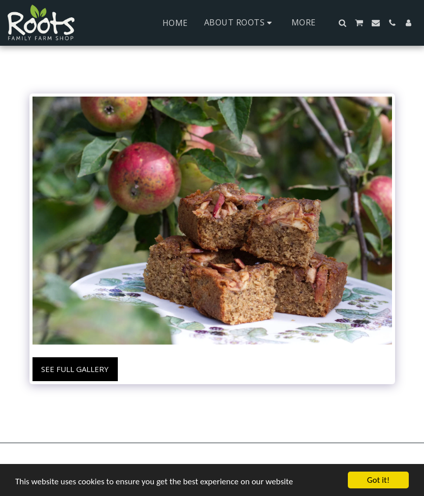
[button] (240, 22)
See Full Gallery (75, 369)
